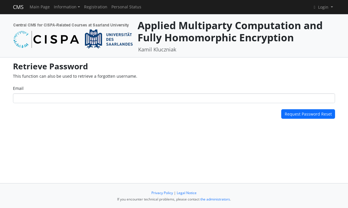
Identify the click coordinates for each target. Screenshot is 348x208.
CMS (18, 6)
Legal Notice (187, 192)
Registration (95, 7)
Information (65, 7)
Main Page (40, 7)
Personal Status (126, 7)
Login (321, 7)
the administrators (215, 199)
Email (18, 88)
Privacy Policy (162, 192)
